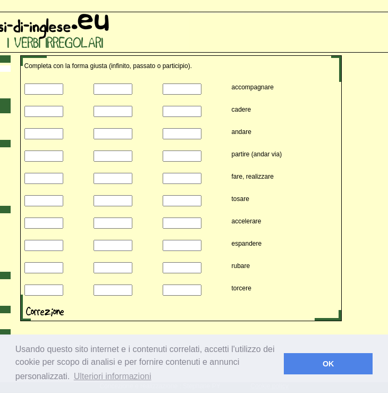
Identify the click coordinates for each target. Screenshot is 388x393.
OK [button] (328, 363)
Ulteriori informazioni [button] (112, 376)
